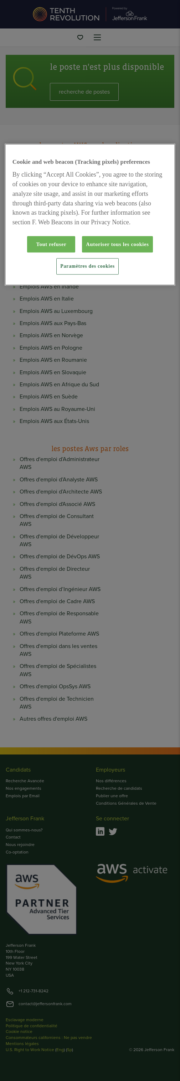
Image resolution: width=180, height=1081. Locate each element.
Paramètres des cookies (87, 266)
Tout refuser (51, 244)
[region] (90, 215)
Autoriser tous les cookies (117, 244)
